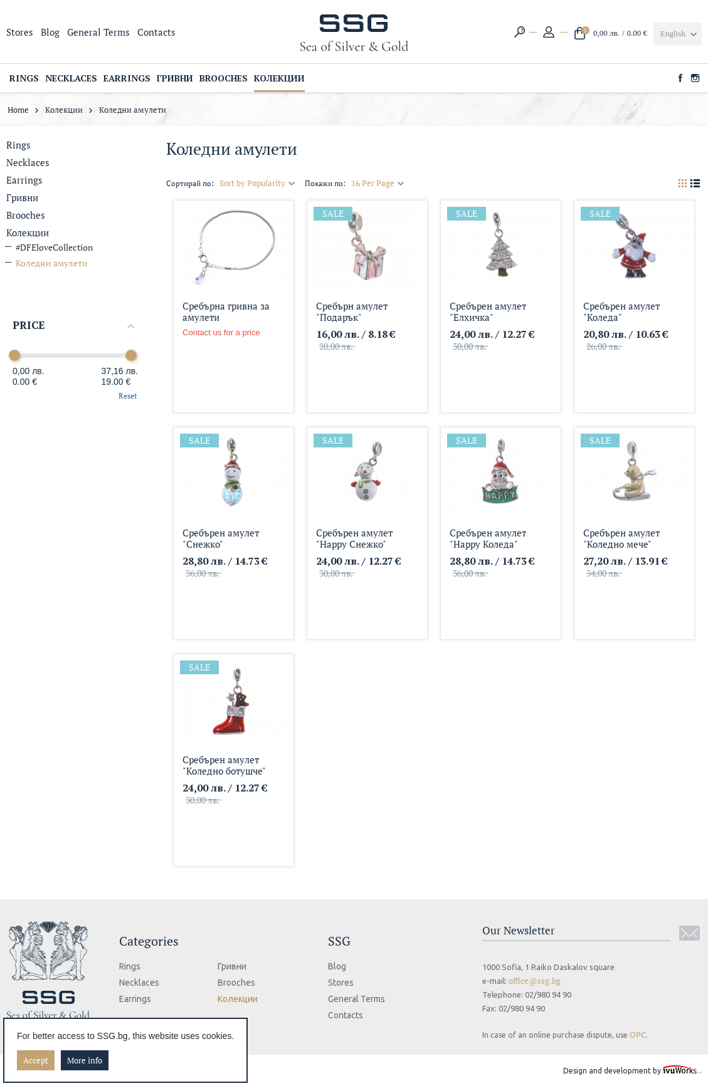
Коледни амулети (52, 263)
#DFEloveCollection (54, 247)
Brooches (25, 215)
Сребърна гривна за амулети (226, 311)
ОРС (638, 1034)
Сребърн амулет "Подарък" (352, 311)
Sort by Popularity (257, 183)
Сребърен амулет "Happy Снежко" (354, 538)
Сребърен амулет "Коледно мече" (621, 538)
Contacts (156, 32)
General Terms (98, 32)
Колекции (64, 109)
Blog (50, 32)
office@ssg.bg (535, 980)
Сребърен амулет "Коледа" (621, 311)
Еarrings (24, 180)
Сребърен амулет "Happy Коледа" (488, 538)
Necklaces (28, 162)
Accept (35, 1060)
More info (84, 1060)
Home (18, 109)
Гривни (22, 197)
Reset (128, 395)
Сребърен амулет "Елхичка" (488, 311)
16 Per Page (377, 183)
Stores (19, 32)
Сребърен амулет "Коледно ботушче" (224, 764)
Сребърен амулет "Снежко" (220, 538)
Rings (18, 144)
